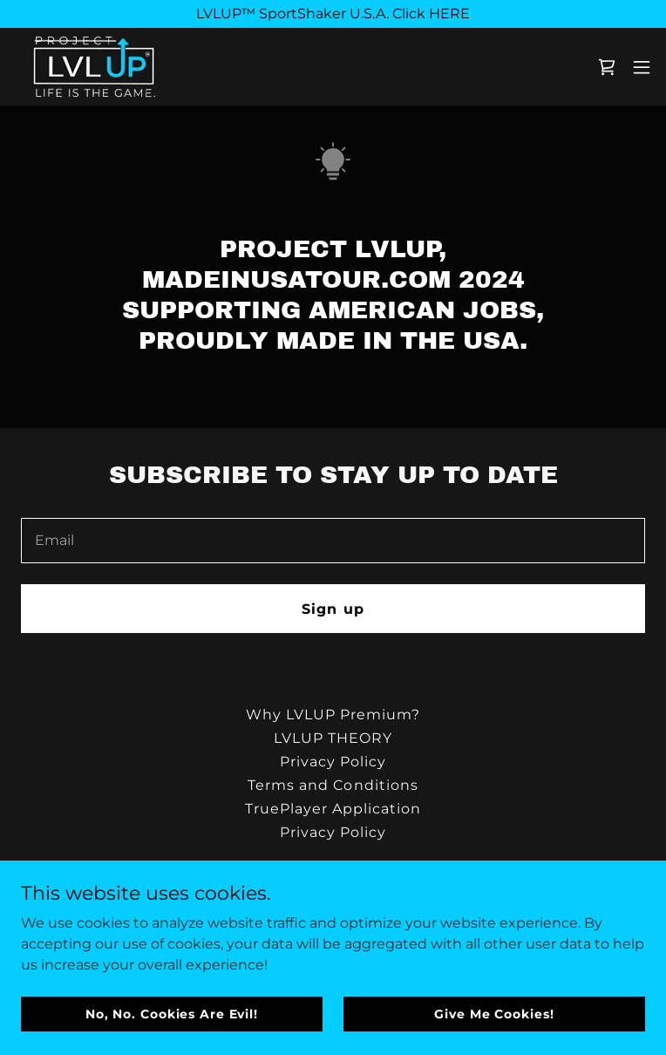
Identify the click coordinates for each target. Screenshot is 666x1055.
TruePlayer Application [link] (333, 808)
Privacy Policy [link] (333, 761)
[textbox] (333, 540)
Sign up (333, 609)
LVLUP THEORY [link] (333, 738)
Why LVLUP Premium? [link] (333, 714)
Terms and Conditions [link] (333, 785)
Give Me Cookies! (494, 1013)
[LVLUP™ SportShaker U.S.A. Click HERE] (333, 13)
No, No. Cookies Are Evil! (171, 1013)
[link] (93, 67)
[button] (641, 67)
